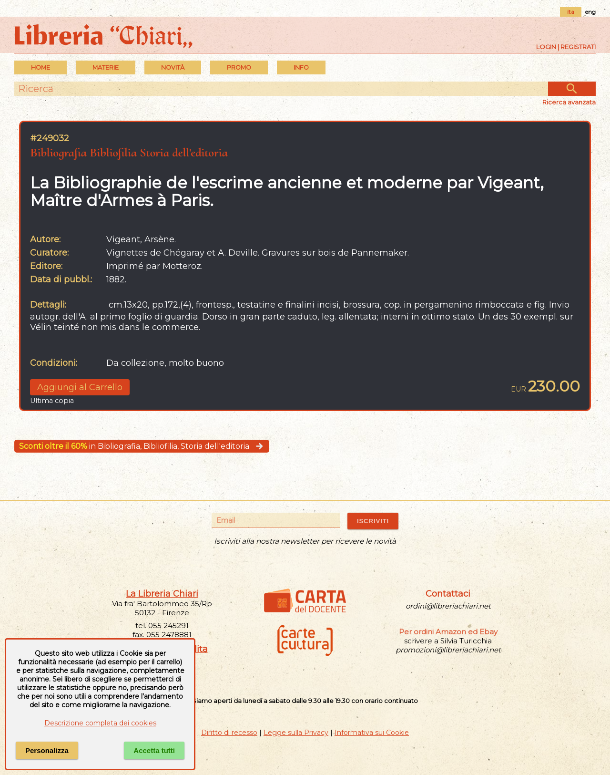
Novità (172, 67)
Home (40, 67)
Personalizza (47, 750)
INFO (301, 67)
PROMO (239, 67)
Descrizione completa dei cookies (100, 723)
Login (546, 47)
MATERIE (105, 67)
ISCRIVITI (373, 521)
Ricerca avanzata (569, 102)
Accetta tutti (154, 750)
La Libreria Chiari (162, 594)
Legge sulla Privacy (296, 732)
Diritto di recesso (229, 732)
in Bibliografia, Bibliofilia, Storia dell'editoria (141, 446)
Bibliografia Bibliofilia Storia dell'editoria (129, 152)
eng (590, 11)
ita (570, 11)
